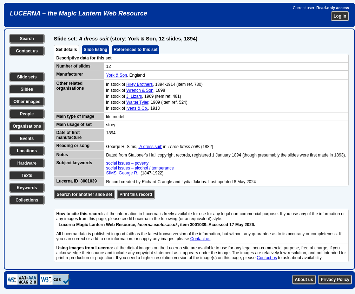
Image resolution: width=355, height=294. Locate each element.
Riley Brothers (139, 84)
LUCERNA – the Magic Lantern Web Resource (78, 13)
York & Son (116, 75)
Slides (27, 89)
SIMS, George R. (122, 173)
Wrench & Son (139, 90)
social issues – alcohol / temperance (140, 168)
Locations (27, 150)
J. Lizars (134, 96)
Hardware (27, 163)
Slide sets (27, 77)
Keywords (27, 187)
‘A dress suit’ (150, 146)
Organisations (27, 126)
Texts (26, 175)
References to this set (136, 49)
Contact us (27, 51)
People (27, 113)
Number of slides (73, 66)
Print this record (135, 194)
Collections (26, 200)
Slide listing (95, 49)
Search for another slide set (84, 194)
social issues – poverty (127, 163)
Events (27, 138)
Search (27, 38)
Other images (26, 101)
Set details (66, 49)
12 (108, 66)
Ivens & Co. (137, 108)
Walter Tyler (137, 102)
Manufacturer (69, 74)
